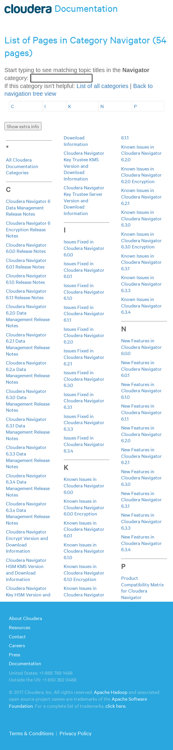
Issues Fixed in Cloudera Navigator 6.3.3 (84, 422)
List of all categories (102, 86)
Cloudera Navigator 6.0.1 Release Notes (26, 263)
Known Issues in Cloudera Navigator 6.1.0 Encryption (84, 572)
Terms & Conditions (31, 733)
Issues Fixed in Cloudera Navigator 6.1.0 (84, 291)
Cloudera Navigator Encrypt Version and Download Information (27, 541)
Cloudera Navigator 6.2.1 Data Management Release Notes (28, 344)
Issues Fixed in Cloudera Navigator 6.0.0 (84, 247)
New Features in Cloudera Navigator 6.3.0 (141, 477)
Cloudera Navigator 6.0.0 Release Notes (26, 247)
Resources (19, 627)
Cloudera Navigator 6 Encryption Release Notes (28, 229)
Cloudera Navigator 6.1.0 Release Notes (26, 278)
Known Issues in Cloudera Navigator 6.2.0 (141, 152)
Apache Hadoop (110, 692)
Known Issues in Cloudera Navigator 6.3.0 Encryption (141, 240)
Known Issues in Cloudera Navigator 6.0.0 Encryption (84, 507)
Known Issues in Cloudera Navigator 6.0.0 (84, 485)
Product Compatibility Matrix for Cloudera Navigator (142, 587)
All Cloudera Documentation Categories (22, 165)
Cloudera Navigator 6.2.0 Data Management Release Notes (28, 315)
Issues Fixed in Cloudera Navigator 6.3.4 (84, 443)
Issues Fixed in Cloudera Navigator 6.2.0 (84, 335)
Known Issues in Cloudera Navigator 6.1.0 (84, 550)
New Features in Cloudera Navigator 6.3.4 (141, 542)
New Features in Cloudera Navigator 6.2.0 (141, 433)
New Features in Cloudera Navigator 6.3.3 (141, 521)
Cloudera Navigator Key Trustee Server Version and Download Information (84, 200)
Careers (17, 645)
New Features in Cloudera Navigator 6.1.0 (141, 390)
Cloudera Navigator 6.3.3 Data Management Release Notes (28, 456)
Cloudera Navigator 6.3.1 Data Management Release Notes (28, 428)
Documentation (25, 663)
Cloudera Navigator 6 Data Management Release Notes (28, 207)
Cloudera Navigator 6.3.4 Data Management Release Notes (28, 485)
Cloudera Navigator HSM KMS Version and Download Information (26, 569)
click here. (115, 705)
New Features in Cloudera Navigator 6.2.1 (141, 455)
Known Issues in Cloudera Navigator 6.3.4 (141, 305)
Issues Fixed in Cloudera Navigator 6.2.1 (84, 356)
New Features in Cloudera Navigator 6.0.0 (141, 346)
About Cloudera (25, 618)
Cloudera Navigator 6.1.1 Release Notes (26, 293)
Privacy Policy (76, 733)
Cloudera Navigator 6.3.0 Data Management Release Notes (28, 400)
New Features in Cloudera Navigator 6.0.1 (141, 368)
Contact (17, 636)
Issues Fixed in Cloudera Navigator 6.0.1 (84, 269)
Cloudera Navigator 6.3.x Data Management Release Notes (28, 513)
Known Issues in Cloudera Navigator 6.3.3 (141, 283)
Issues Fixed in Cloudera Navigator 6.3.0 (84, 378)
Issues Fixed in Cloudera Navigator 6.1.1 (84, 313)
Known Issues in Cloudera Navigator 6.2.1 (141, 196)
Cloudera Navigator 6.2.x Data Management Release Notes (28, 372)
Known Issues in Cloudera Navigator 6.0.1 (84, 528)
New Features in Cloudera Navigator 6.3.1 (141, 499)
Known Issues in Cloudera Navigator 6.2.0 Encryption (141, 174)
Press (14, 654)
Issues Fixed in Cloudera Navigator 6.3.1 (84, 400)
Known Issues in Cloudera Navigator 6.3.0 (141, 218)
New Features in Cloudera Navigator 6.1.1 (141, 412)
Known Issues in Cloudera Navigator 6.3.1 (141, 261)
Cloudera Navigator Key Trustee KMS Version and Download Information (84, 165)
